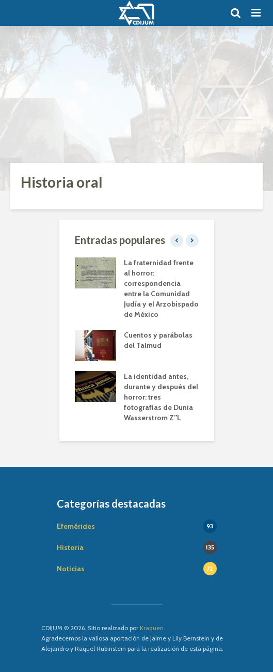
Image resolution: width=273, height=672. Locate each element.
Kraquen (152, 628)
